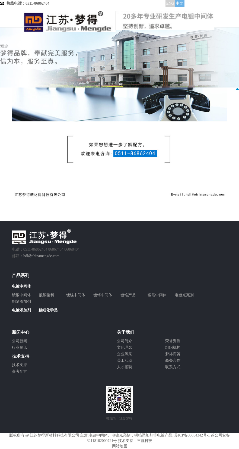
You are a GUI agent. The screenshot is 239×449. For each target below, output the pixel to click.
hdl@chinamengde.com (41, 256)
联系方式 (172, 367)
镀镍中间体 (75, 295)
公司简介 (124, 341)
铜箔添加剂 (21, 302)
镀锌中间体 (102, 295)
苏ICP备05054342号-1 (192, 435)
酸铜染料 (46, 295)
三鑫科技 (144, 441)
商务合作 (172, 360)
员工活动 (124, 360)
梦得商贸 (172, 354)
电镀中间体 (98, 435)
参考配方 (19, 371)
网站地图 (119, 446)
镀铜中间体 (21, 295)
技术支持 (19, 365)
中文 (179, 3)
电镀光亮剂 (184, 295)
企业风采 (124, 354)
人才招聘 (124, 367)
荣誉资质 (172, 341)
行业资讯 (19, 347)
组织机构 (172, 347)
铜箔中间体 (157, 295)
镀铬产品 (128, 295)
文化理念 (124, 347)
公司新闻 (19, 341)
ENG (170, 3)
